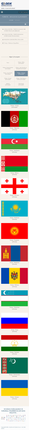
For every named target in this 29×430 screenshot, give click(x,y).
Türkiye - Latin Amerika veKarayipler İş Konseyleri (21, 68)
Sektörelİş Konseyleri (8, 84)
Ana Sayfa (11, 20)
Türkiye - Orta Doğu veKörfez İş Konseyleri (21, 79)
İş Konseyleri (17, 20)
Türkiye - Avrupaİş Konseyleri (7, 79)
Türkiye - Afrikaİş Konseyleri (21, 63)
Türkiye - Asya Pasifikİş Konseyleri (7, 73)
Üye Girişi (25, 12)
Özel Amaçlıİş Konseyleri (21, 84)
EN (21, 12)
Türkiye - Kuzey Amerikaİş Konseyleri (8, 68)
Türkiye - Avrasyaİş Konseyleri (21, 73)
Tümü (8, 62)
